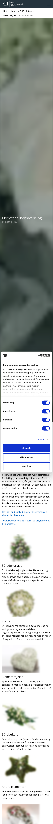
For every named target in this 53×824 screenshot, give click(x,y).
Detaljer (41, 439)
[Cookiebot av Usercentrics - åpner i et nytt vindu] (38, 355)
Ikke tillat (26, 466)
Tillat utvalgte (26, 457)
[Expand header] (49, 4)
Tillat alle (26, 448)
